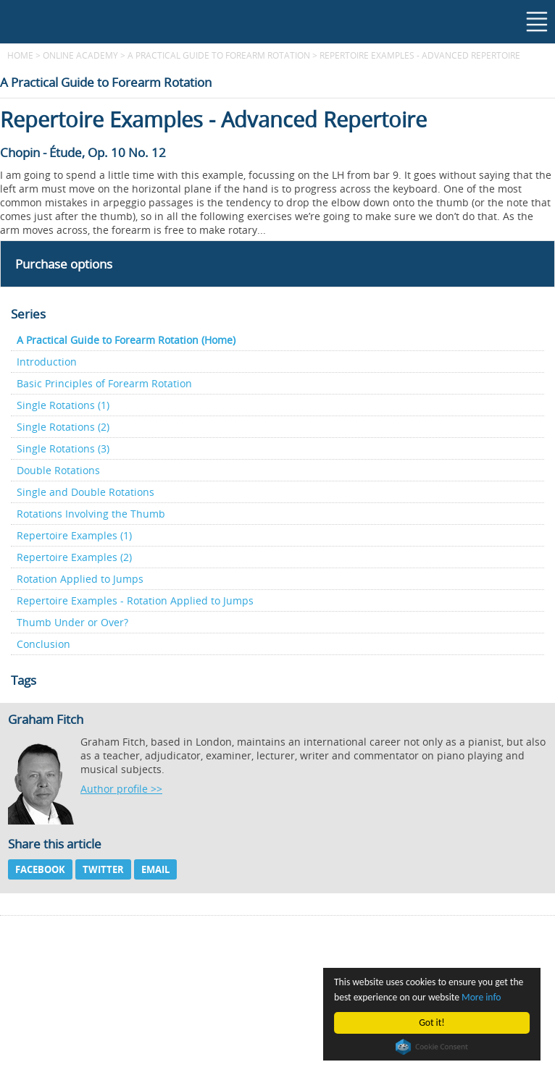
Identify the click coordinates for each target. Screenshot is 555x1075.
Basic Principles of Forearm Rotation (104, 383)
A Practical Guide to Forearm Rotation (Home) (126, 340)
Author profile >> (121, 789)
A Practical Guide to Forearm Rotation (219, 55)
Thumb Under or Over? (72, 622)
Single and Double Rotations (85, 492)
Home (20, 55)
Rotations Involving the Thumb (91, 513)
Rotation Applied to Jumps (80, 579)
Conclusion (43, 644)
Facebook (40, 869)
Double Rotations (58, 470)
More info (481, 997)
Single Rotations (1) (63, 405)
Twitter (103, 869)
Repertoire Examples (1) (74, 535)
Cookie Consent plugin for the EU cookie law (432, 1047)
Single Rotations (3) (63, 448)
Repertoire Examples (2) (74, 557)
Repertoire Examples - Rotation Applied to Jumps (135, 600)
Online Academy (80, 55)
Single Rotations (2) (63, 427)
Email (155, 869)
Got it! (431, 1022)
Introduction (47, 361)
